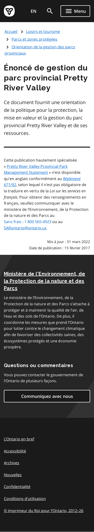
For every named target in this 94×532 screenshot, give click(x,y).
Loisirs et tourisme (43, 31)
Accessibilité (15, 451)
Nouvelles (13, 474)
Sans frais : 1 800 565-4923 (27, 221)
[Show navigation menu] (75, 11)
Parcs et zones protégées (34, 39)
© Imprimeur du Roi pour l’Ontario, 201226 (43, 510)
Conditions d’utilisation (25, 498)
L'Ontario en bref (19, 439)
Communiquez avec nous (47, 396)
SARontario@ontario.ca (25, 228)
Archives (11, 462)
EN (33, 11)
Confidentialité (17, 486)
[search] (50, 11)
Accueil (11, 31)
